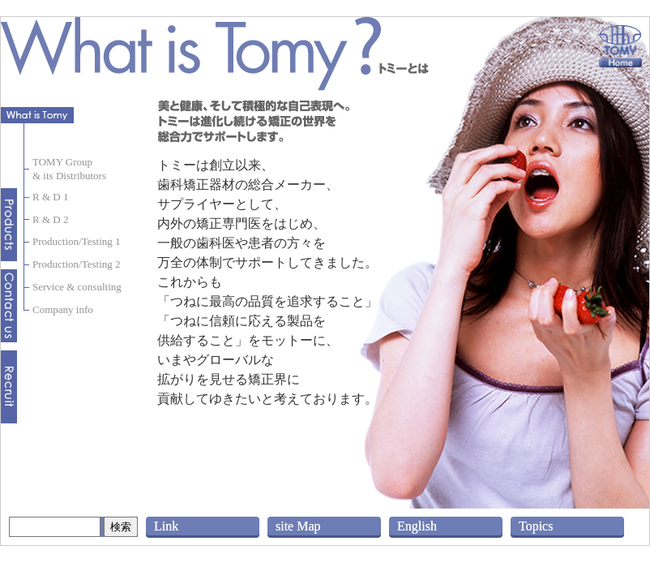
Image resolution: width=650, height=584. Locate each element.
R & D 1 (50, 197)
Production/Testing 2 (76, 264)
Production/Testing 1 (76, 241)
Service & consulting (77, 287)
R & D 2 (50, 219)
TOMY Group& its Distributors (69, 169)
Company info (62, 309)
